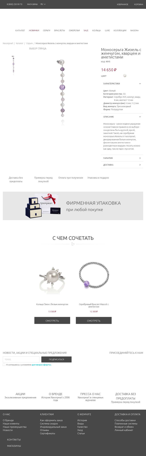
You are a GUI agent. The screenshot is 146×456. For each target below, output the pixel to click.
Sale (86, 30)
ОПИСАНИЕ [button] (122, 117)
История (82, 420)
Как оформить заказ (51, 420)
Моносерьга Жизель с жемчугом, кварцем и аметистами (62, 43)
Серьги (29, 43)
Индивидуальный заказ (53, 426)
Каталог (19, 43)
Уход (80, 430)
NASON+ (134, 30)
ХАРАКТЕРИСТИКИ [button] (122, 83)
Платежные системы (126, 423)
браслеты (59, 30)
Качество (82, 426)
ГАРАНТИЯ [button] (122, 158)
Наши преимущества (14, 426)
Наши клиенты (11, 423)
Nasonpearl (8, 43)
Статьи (81, 433)
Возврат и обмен (124, 426)
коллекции (120, 30)
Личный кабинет (124, 430)
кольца (96, 30)
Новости (8, 430)
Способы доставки (125, 420)
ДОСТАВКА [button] (122, 165)
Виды (80, 423)
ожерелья (74, 30)
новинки (34, 30)
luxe (107, 30)
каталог (20, 30)
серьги (46, 30)
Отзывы (44, 430)
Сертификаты (47, 433)
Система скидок (49, 423)
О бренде (8, 420)
